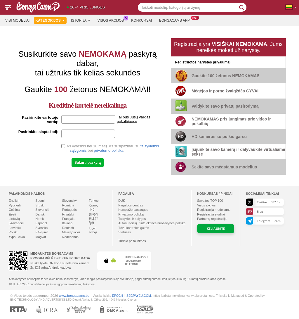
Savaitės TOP (210, 200)
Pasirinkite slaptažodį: (38, 132)
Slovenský (69, 200)
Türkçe (94, 200)
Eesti (12, 214)
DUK (121, 200)
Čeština (14, 209)
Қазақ (93, 205)
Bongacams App (176, 20)
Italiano (67, 223)
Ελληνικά (41, 232)
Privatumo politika (131, 214)
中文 (92, 209)
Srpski (39, 205)
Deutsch (68, 228)
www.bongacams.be (74, 295)
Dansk (39, 214)
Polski (13, 232)
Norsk (39, 218)
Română (68, 205)
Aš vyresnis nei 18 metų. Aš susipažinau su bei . (113, 148)
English (14, 200)
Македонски (71, 232)
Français (68, 218)
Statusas (124, 232)
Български (16, 223)
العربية (93, 228)
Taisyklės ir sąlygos (132, 218)
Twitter (263, 202)
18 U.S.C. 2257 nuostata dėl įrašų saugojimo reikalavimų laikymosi (52, 284)
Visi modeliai (17, 20)
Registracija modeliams (213, 209)
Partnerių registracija (212, 218)
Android (54, 267)
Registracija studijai (211, 214)
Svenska (41, 228)
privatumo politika (108, 150)
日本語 (93, 218)
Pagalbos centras (130, 205)
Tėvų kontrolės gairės (133, 228)
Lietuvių (14, 218)
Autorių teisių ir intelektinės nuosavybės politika (151, 223)
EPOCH (117, 295)
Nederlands (70, 237)
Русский (15, 205)
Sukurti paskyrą (87, 163)
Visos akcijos (112, 20)
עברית (93, 232)
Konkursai (141, 20)
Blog (254, 211)
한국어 (93, 214)
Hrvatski (68, 214)
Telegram (263, 221)
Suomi (39, 200)
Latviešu (15, 228)
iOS (37, 267)
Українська (17, 237)
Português (69, 209)
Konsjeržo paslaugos (133, 209)
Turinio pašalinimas (132, 241)
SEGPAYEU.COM (138, 295)
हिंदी (91, 223)
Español (41, 223)
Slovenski (42, 209)
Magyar (40, 237)
